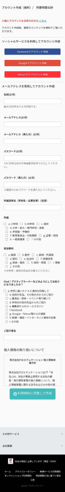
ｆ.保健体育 (44, 258)
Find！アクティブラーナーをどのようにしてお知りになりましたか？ (32, 283)
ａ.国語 (10, 254)
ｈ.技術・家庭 (36, 262)
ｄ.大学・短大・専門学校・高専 (25, 228)
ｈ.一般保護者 (15, 239)
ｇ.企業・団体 (48, 235)
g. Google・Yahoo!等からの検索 (25, 313)
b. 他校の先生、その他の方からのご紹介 (29, 294)
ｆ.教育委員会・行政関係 (21, 235)
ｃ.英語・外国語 (42, 254)
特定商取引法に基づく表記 (48, 476)
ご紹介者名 (10, 330)
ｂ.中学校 (27, 224)
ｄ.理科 (11, 258)
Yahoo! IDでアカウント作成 (33, 74)
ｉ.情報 (54, 262)
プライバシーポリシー (25, 471)
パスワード (10, 151)
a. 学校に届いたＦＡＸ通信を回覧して (26, 291)
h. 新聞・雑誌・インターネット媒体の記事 (31, 317)
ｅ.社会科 (27, 258)
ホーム (8, 471)
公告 (33, 480)
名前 (6, 94)
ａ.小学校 (11, 224)
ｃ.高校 (43, 224)
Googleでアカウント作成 (32, 63)
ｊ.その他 (13, 266)
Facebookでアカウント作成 (32, 51)
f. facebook (14, 310)
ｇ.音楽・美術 (15, 262)
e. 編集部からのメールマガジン (25, 306)
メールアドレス (12, 117)
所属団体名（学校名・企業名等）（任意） (26, 200)
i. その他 (12, 321)
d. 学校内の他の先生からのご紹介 (26, 302)
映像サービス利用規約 (50, 471)
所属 (6, 217)
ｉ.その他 (34, 239)
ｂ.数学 (24, 254)
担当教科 (9, 248)
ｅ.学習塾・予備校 (17, 231)
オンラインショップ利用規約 (18, 476)
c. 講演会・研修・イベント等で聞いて (28, 298)
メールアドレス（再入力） (18, 134)
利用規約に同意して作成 (32, 393)
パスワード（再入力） (16, 177)
